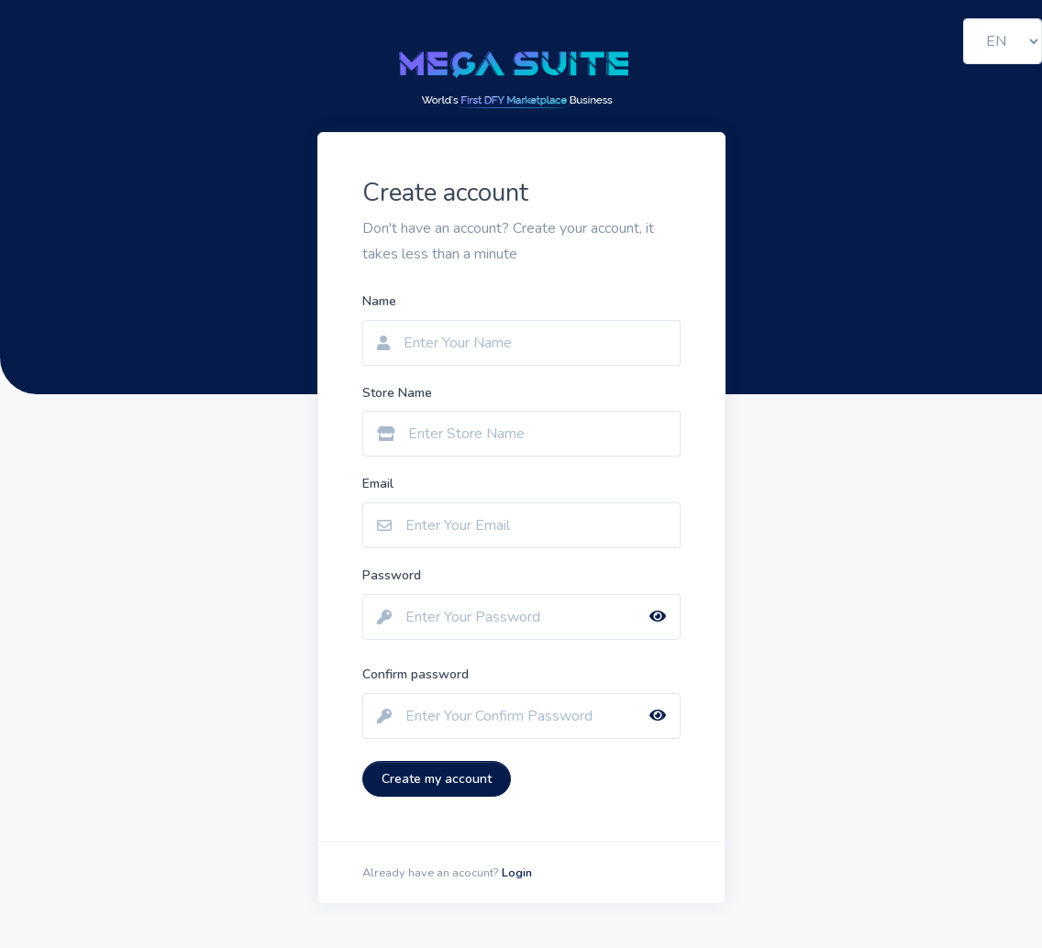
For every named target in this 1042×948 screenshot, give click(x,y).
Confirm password (415, 674)
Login (517, 873)
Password (391, 575)
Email (378, 483)
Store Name (397, 393)
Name (379, 301)
